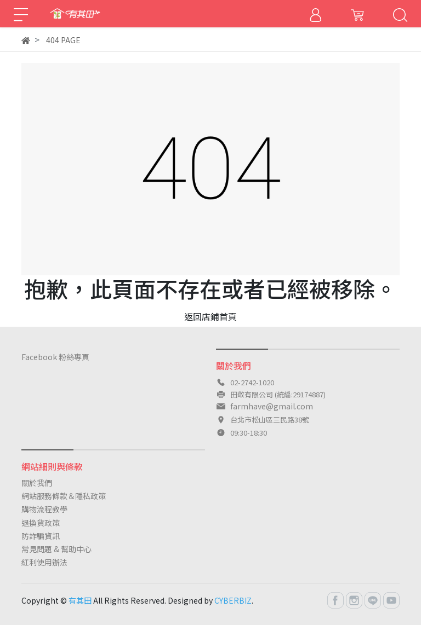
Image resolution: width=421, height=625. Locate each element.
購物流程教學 (44, 509)
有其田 (80, 600)
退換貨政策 (40, 522)
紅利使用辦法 (44, 562)
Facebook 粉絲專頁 (55, 356)
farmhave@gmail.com (271, 406)
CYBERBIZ (233, 600)
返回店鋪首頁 (210, 316)
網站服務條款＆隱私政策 (63, 495)
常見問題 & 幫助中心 (56, 548)
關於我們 (36, 482)
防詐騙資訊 (40, 535)
